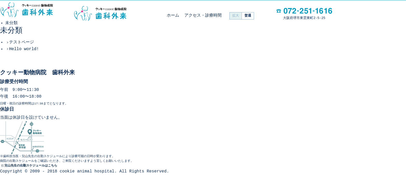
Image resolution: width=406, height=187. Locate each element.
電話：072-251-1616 (304, 11)
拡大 (235, 16)
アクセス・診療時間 (203, 15)
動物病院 (26, 10)
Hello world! (24, 49)
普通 (247, 16)
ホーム (173, 15)
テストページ (21, 42)
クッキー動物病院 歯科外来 (100, 13)
